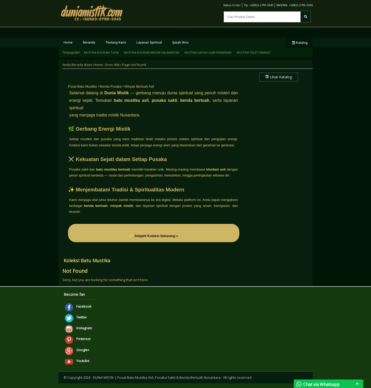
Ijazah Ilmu (180, 42)
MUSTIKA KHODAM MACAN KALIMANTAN (151, 52)
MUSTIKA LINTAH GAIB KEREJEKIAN (207, 52)
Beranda (89, 42)
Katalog (300, 43)
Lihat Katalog (278, 76)
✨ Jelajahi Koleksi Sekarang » (153, 236)
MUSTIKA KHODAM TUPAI (101, 52)
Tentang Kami (115, 42)
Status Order (230, 5)
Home (68, 42)
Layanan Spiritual (149, 42)
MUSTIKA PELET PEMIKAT (254, 52)
